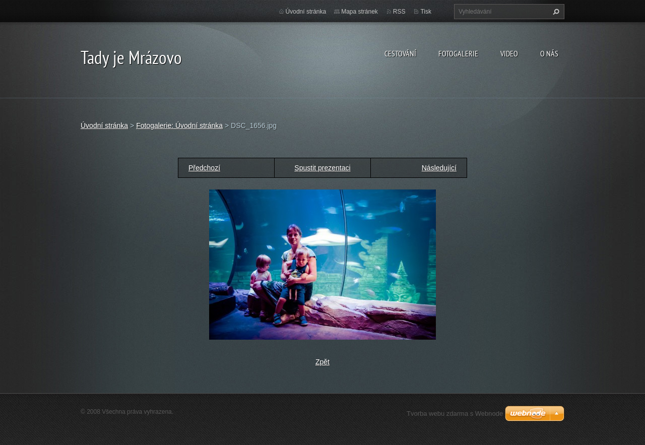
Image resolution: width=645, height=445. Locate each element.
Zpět (322, 362)
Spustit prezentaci (322, 168)
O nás (549, 53)
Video (509, 53)
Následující (439, 168)
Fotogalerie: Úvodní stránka (179, 125)
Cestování (400, 53)
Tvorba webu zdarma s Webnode (455, 413)
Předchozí (204, 168)
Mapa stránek (359, 11)
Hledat (554, 11)
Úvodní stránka (306, 11)
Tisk (425, 11)
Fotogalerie (458, 53)
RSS (399, 11)
